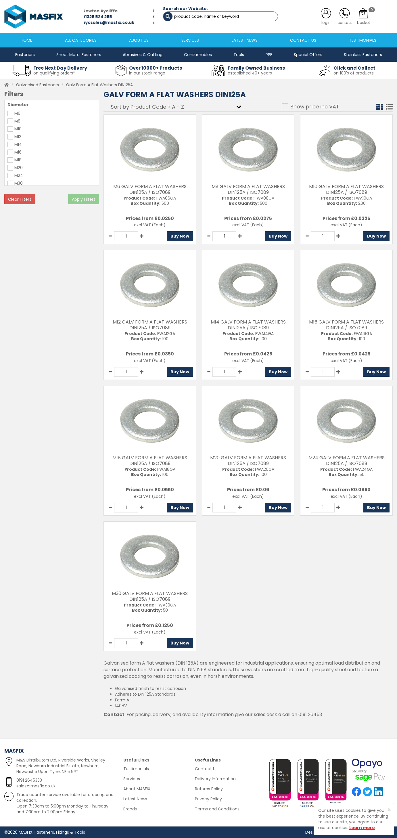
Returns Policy (209, 789)
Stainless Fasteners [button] (363, 55)
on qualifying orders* (54, 73)
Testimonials (136, 769)
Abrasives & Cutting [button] (142, 55)
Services (131, 779)
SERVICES (190, 40)
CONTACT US (303, 40)
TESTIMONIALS (362, 40)
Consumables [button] (198, 55)
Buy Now (179, 236)
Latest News (135, 799)
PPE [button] (269, 55)
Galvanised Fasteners (37, 85)
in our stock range (147, 73)
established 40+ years (250, 73)
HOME (26, 40)
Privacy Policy (208, 799)
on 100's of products (353, 73)
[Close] (389, 810)
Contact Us (206, 769)
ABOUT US (139, 40)
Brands (130, 809)
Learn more (362, 828)
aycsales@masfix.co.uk (110, 22)
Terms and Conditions (217, 809)
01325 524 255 (98, 17)
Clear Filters (19, 199)
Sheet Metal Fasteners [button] (78, 55)
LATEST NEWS (245, 40)
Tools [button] (238, 55)
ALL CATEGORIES (81, 40)
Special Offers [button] (308, 55)
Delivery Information (215, 779)
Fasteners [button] (25, 55)
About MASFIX (136, 789)
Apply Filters (83, 199)
